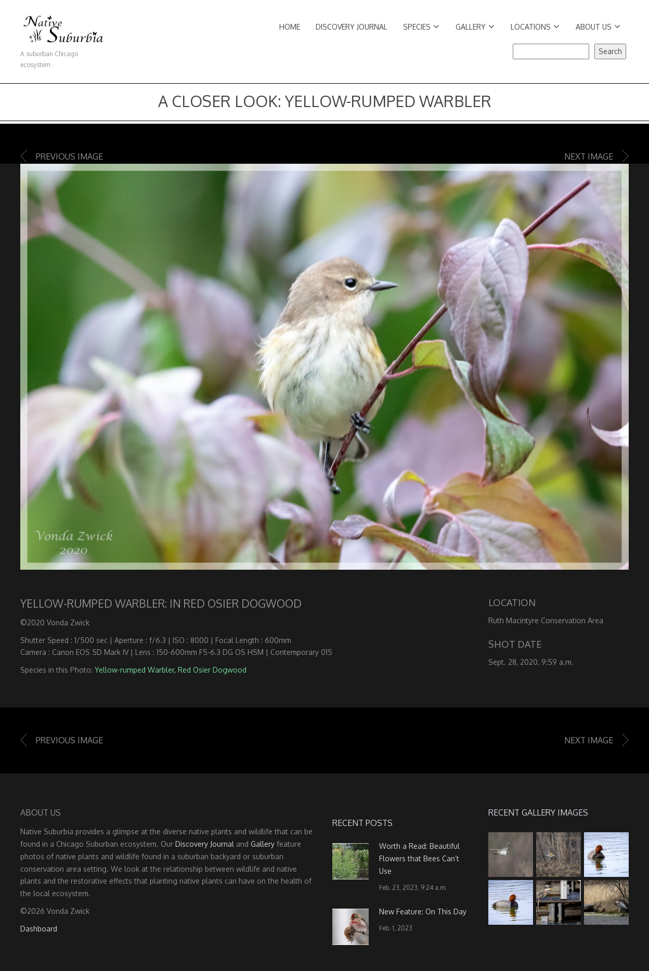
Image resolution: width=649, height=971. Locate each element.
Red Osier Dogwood (212, 669)
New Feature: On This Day (422, 911)
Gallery (475, 27)
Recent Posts (362, 823)
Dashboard (38, 928)
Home (289, 26)
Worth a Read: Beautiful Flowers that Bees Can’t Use (419, 858)
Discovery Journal (351, 26)
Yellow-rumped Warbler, (135, 669)
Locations (535, 27)
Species (421, 27)
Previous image (69, 156)
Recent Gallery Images (538, 812)
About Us (598, 27)
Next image (588, 156)
